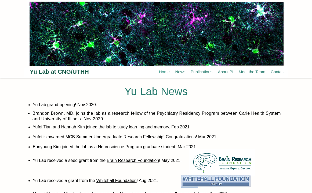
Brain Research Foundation (133, 160)
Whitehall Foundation (116, 180)
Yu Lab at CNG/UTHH (59, 71)
